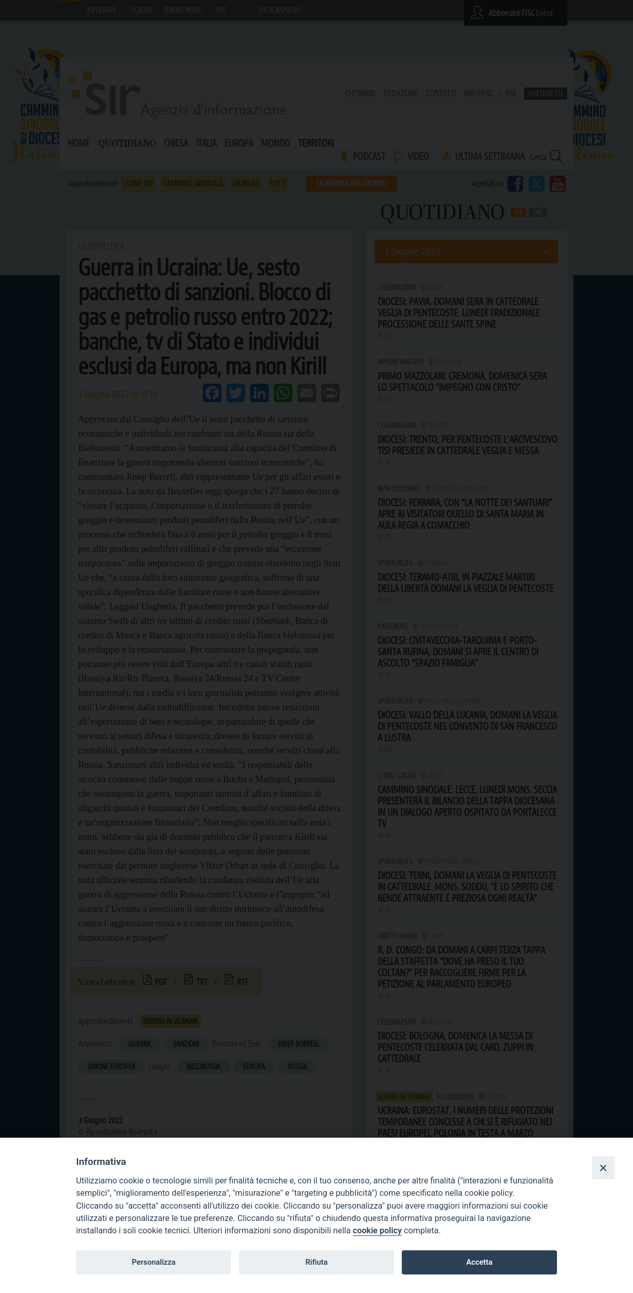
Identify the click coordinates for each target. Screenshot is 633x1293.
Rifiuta (316, 1262)
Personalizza (153, 1262)
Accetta (479, 1262)
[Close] (603, 1167)
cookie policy (377, 1230)
